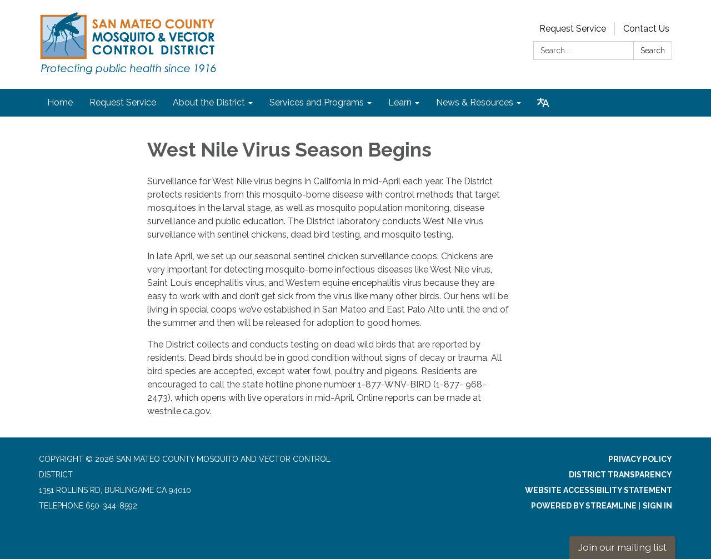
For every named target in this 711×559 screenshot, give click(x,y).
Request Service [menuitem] (122, 102)
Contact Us (646, 28)
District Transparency (620, 474)
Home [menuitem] (60, 102)
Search (652, 50)
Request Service (572, 28)
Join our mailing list (622, 547)
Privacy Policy (640, 459)
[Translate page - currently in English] (543, 103)
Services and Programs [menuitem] (316, 102)
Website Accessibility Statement (598, 490)
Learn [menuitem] (400, 102)
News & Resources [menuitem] (474, 102)
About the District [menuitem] (209, 102)
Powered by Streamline (584, 505)
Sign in (657, 505)
